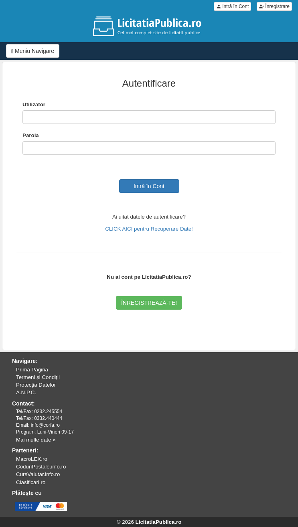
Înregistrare (274, 6)
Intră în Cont (232, 6)
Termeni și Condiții (38, 377)
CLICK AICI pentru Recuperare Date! (149, 229)
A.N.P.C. (26, 392)
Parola (30, 135)
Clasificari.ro (30, 482)
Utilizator (33, 104)
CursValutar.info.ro (38, 474)
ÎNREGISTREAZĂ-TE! (149, 303)
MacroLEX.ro (31, 459)
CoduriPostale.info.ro (41, 467)
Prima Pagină (32, 370)
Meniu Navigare (32, 51)
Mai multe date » (36, 440)
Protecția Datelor (36, 385)
